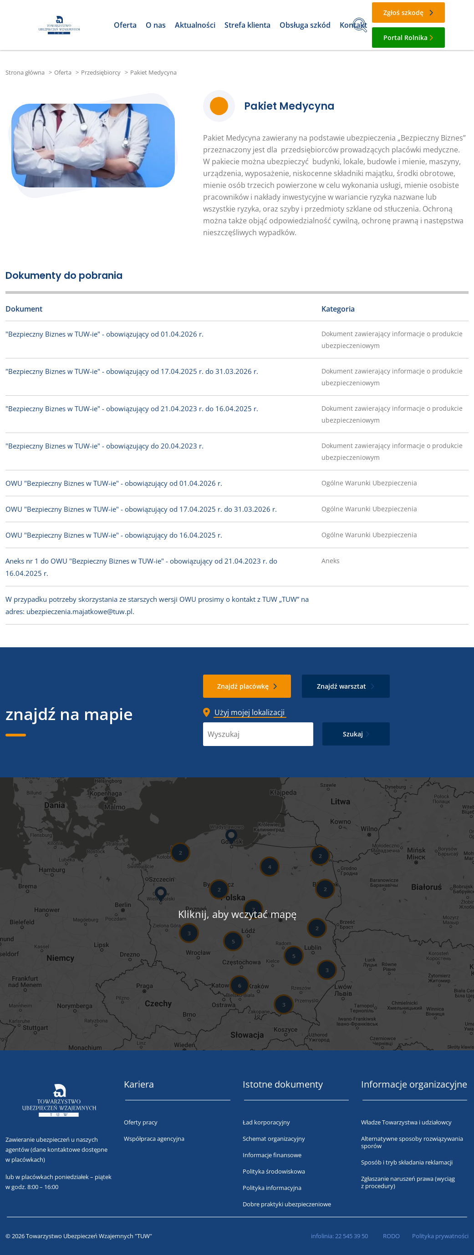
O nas (156, 25)
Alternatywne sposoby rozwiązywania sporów (412, 1142)
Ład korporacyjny (266, 1122)
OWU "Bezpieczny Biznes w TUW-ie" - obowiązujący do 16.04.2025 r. (113, 534)
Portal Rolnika (405, 37)
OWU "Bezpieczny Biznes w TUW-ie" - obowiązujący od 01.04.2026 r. (113, 483)
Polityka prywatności (440, 1236)
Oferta (125, 25)
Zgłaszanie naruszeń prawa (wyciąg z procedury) (408, 1182)
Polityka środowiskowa (274, 1171)
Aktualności (195, 25)
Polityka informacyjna (272, 1188)
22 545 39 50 (351, 1236)
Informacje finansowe (272, 1155)
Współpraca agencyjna (154, 1138)
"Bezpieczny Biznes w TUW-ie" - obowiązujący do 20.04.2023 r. (104, 445)
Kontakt (353, 25)
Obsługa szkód (305, 25)
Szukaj (353, 734)
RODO (391, 1236)
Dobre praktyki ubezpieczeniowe (287, 1204)
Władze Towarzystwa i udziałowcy (406, 1122)
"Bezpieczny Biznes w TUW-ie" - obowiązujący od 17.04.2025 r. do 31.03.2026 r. (131, 371)
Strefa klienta (247, 25)
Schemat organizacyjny (274, 1138)
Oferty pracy (141, 1122)
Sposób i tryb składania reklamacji (407, 1162)
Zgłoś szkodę (403, 12)
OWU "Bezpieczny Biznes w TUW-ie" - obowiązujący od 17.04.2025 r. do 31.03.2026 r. (141, 509)
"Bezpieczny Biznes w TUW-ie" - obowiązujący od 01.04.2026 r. (104, 333)
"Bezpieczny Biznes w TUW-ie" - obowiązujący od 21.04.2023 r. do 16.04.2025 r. (131, 408)
